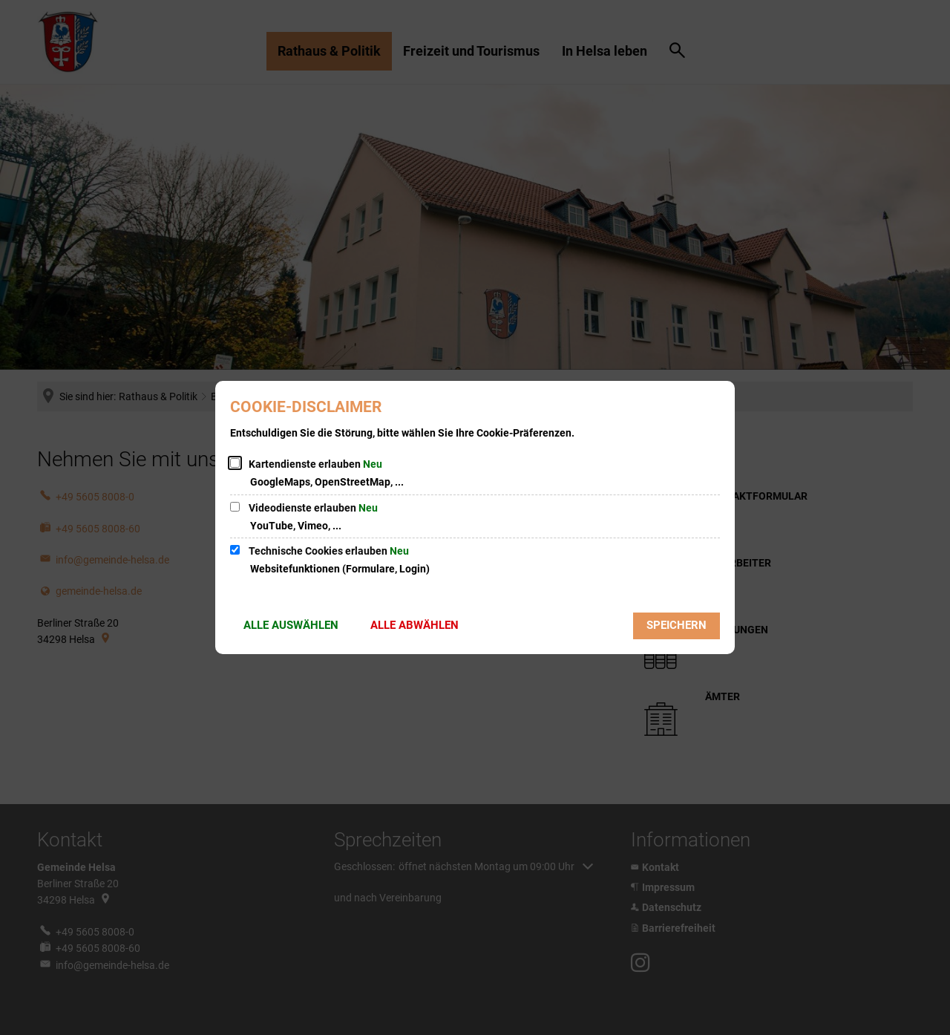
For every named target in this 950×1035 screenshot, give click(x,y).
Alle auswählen (290, 625)
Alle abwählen (414, 625)
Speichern (676, 625)
